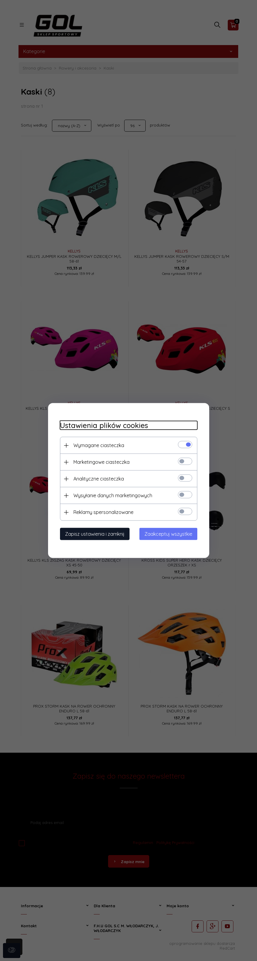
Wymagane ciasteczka (98, 445)
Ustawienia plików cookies (104, 425)
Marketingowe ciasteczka (101, 462)
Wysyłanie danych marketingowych (112, 495)
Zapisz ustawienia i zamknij (94, 534)
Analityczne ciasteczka (98, 479)
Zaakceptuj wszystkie (168, 534)
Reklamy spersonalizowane (103, 512)
